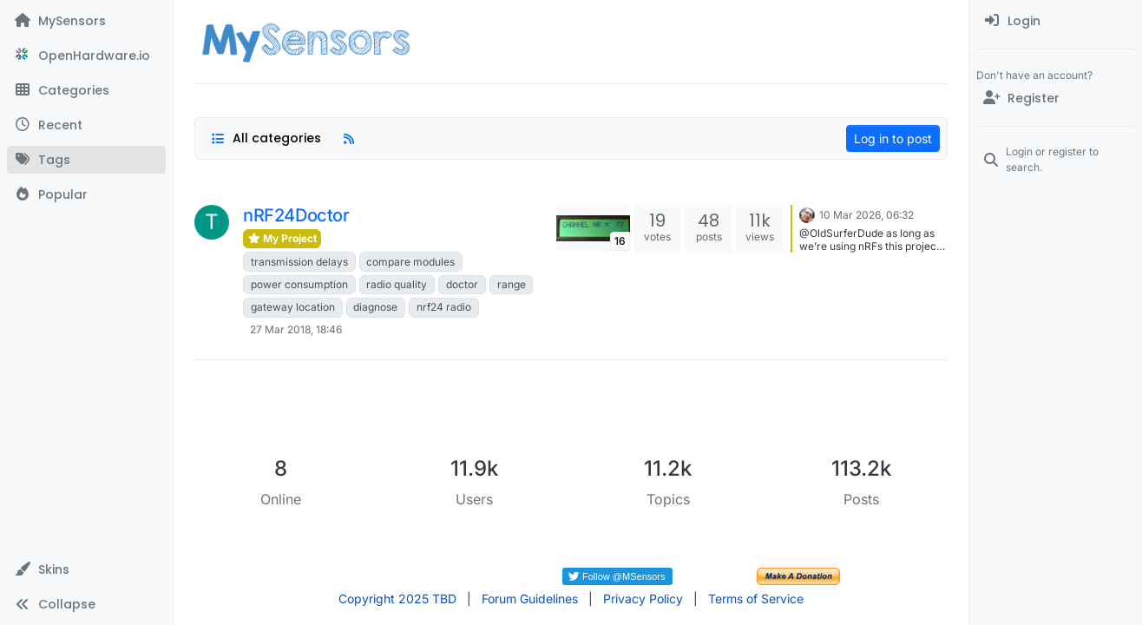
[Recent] (86, 125)
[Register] (1055, 98)
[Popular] (86, 194)
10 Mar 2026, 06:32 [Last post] (866, 214)
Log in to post (893, 138)
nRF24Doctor (296, 215)
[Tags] (86, 160)
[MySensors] (86, 21)
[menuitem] (1055, 21)
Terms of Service (756, 598)
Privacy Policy (643, 598)
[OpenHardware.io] (86, 55)
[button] (86, 569)
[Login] (1055, 21)
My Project (282, 238)
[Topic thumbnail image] (593, 228)
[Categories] (86, 90)
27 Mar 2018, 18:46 (296, 329)
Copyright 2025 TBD (397, 598)
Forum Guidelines (530, 598)
